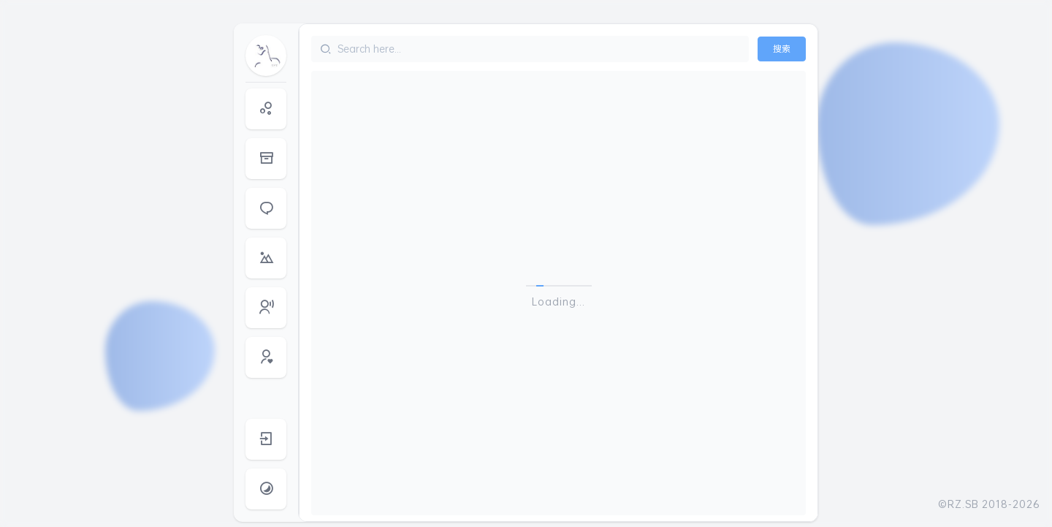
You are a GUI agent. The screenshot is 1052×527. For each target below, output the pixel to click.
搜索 (781, 48)
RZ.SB (963, 504)
